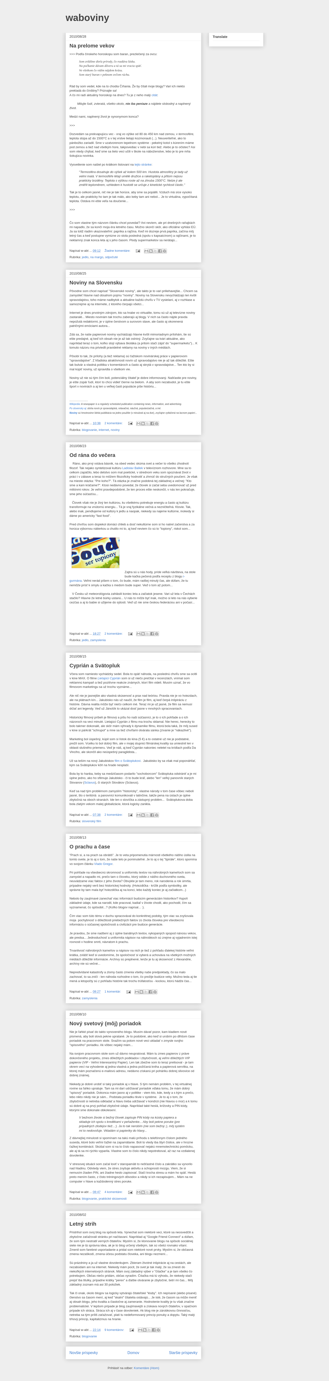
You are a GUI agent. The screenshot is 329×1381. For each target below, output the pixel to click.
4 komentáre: (114, 1192)
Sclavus (89, 782)
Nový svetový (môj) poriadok (105, 1023)
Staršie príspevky (183, 1353)
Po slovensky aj (77, 408)
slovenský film (91, 821)
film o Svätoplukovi (127, 761)
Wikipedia (74, 404)
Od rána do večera (92, 455)
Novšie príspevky (83, 1353)
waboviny (87, 17)
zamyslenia (98, 640)
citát (154, 95)
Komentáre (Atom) (146, 1368)
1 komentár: (113, 991)
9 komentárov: (115, 1330)
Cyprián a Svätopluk (94, 666)
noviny (115, 430)
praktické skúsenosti (113, 1198)
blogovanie (89, 430)
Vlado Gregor (103, 864)
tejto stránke (143, 164)
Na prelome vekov (91, 46)
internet (104, 430)
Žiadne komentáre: (118, 250)
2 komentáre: (114, 423)
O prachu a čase (89, 847)
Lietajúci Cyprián (109, 678)
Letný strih (82, 1224)
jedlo (85, 257)
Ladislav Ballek (132, 468)
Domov (133, 1353)
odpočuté (111, 257)
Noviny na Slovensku (95, 283)
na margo (96, 257)
